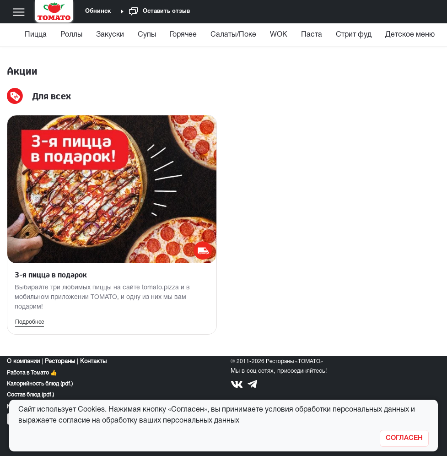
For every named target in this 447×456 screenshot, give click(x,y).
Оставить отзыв (159, 11)
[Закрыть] (404, 438)
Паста (311, 35)
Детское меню (410, 35)
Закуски (110, 35)
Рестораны (60, 361)
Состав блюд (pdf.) (30, 394)
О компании (23, 361)
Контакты (93, 361)
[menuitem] (37, 37)
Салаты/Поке (233, 35)
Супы (147, 35)
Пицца (36, 35)
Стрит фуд (354, 35)
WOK (278, 35)
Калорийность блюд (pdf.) (40, 383)
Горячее (183, 35)
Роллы (71, 35)
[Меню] (18, 11)
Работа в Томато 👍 (32, 372)
